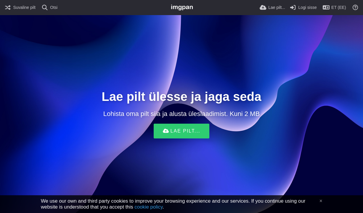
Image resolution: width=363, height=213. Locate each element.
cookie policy (148, 207)
